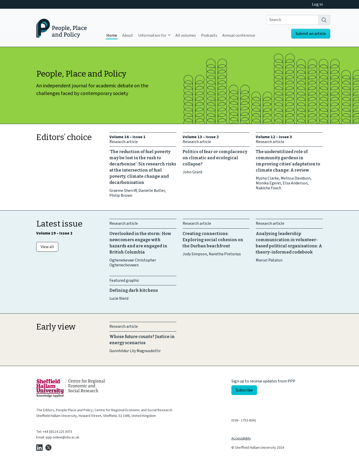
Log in (317, 4)
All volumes (185, 35)
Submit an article (311, 33)
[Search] (324, 20)
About (127, 35)
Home (111, 35)
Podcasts (209, 35)
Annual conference (238, 35)
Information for (152, 35)
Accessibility (241, 438)
